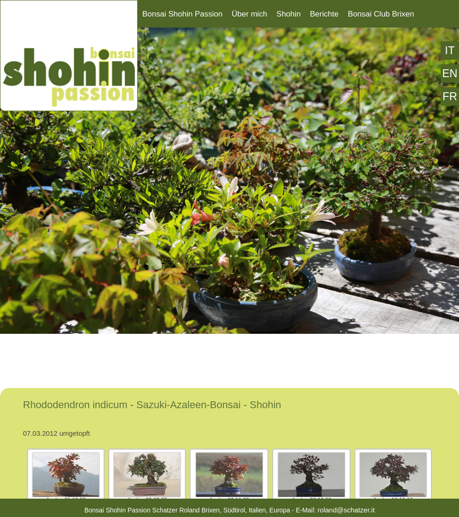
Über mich (249, 14)
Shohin (288, 14)
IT (449, 50)
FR (449, 96)
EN (449, 73)
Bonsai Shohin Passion (182, 14)
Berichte (324, 14)
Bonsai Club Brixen (381, 14)
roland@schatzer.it (346, 510)
